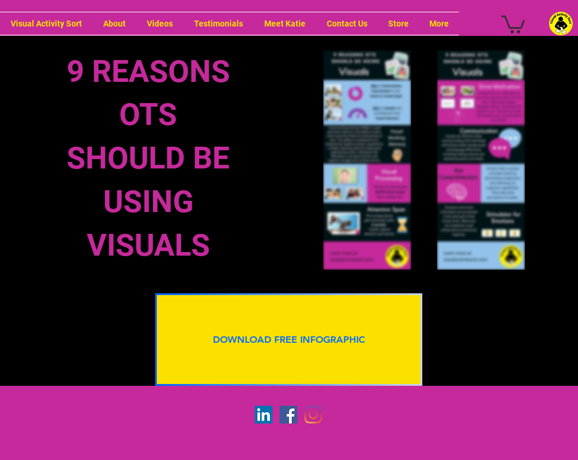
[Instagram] (313, 414)
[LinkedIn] (263, 414)
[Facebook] (288, 414)
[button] (513, 24)
